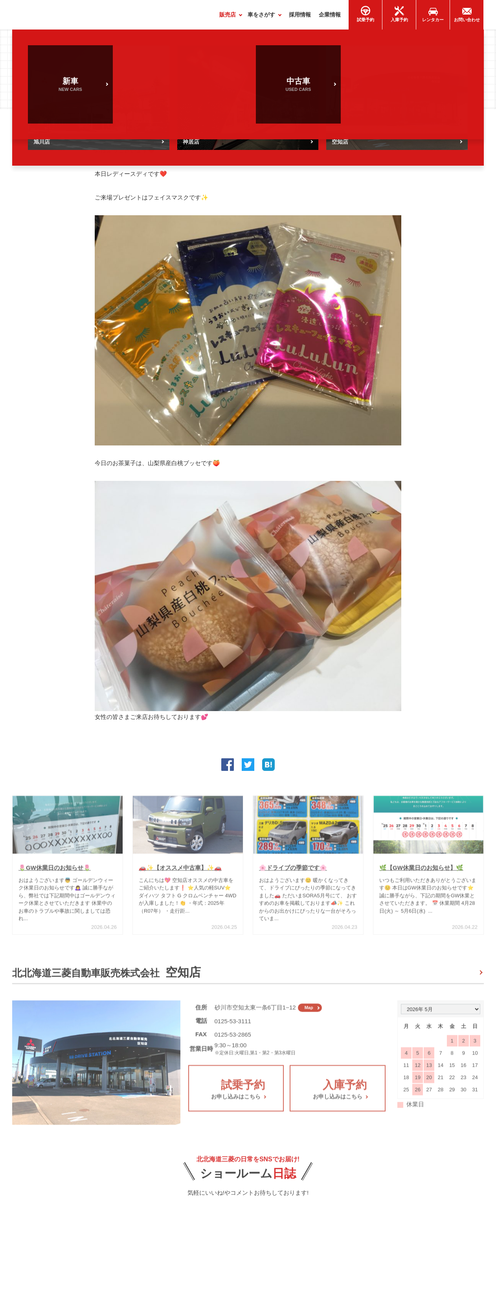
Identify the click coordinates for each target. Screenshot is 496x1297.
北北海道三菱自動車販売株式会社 (106, 976)
